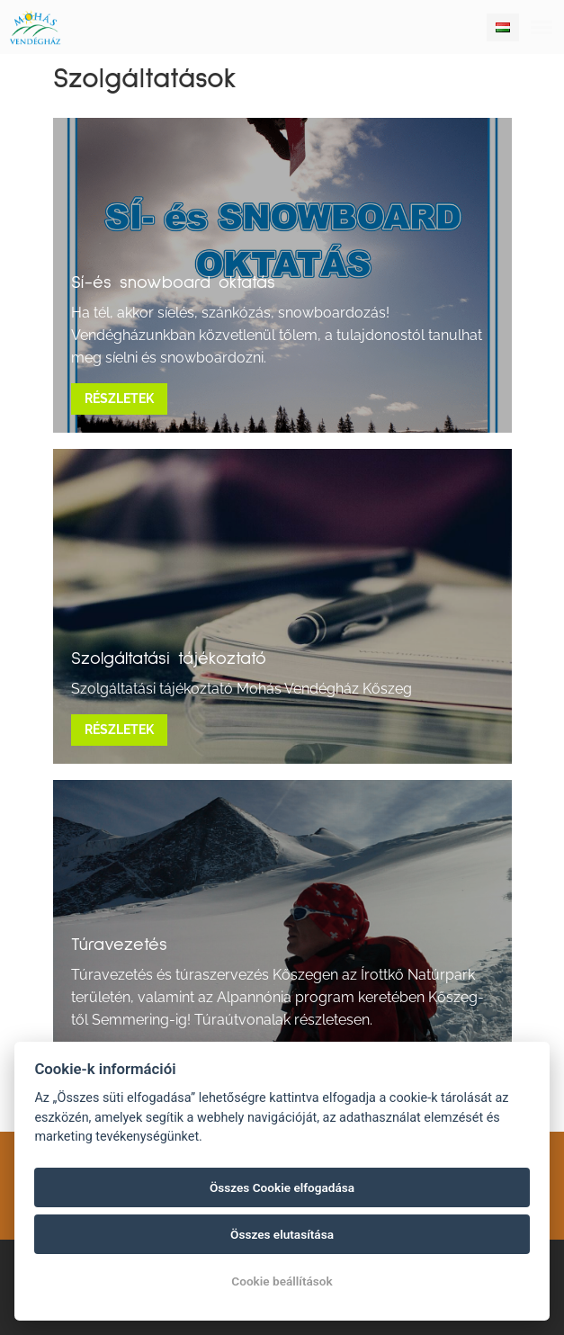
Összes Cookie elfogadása (282, 1187)
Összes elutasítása (282, 1234)
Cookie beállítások (281, 1281)
